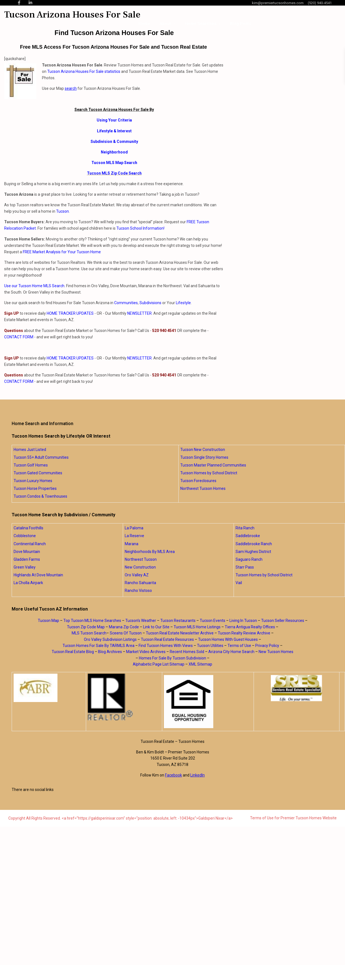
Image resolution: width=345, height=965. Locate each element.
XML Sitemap (200, 664)
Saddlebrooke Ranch (254, 544)
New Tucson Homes (276, 651)
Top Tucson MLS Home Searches (92, 620)
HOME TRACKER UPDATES (70, 313)
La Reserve (134, 536)
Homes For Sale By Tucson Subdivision (172, 658)
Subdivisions (150, 303)
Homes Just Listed (30, 449)
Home (144, 23)
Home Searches (200, 23)
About (165, 23)
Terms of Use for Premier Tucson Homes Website (293, 818)
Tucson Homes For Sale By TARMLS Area (98, 645)
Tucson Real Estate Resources (167, 639)
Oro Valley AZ (137, 575)
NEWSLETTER (139, 313)
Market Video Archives (146, 651)
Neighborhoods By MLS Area (150, 551)
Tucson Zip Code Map (86, 627)
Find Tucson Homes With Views (166, 645)
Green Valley (25, 567)
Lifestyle (183, 303)
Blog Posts (240, 23)
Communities (126, 303)
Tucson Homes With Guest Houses (228, 639)
